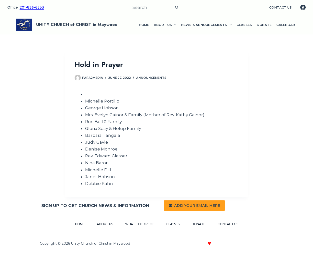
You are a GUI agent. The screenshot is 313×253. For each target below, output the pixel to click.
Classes (244, 25)
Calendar (285, 25)
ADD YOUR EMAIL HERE (194, 205)
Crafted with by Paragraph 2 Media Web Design (227, 244)
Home (144, 25)
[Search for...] (153, 7)
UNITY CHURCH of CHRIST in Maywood (77, 24)
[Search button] (176, 7)
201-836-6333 (32, 7)
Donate (264, 25)
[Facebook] (303, 7)
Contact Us (228, 224)
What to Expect (139, 224)
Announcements (151, 78)
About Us (105, 224)
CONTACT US (280, 7)
